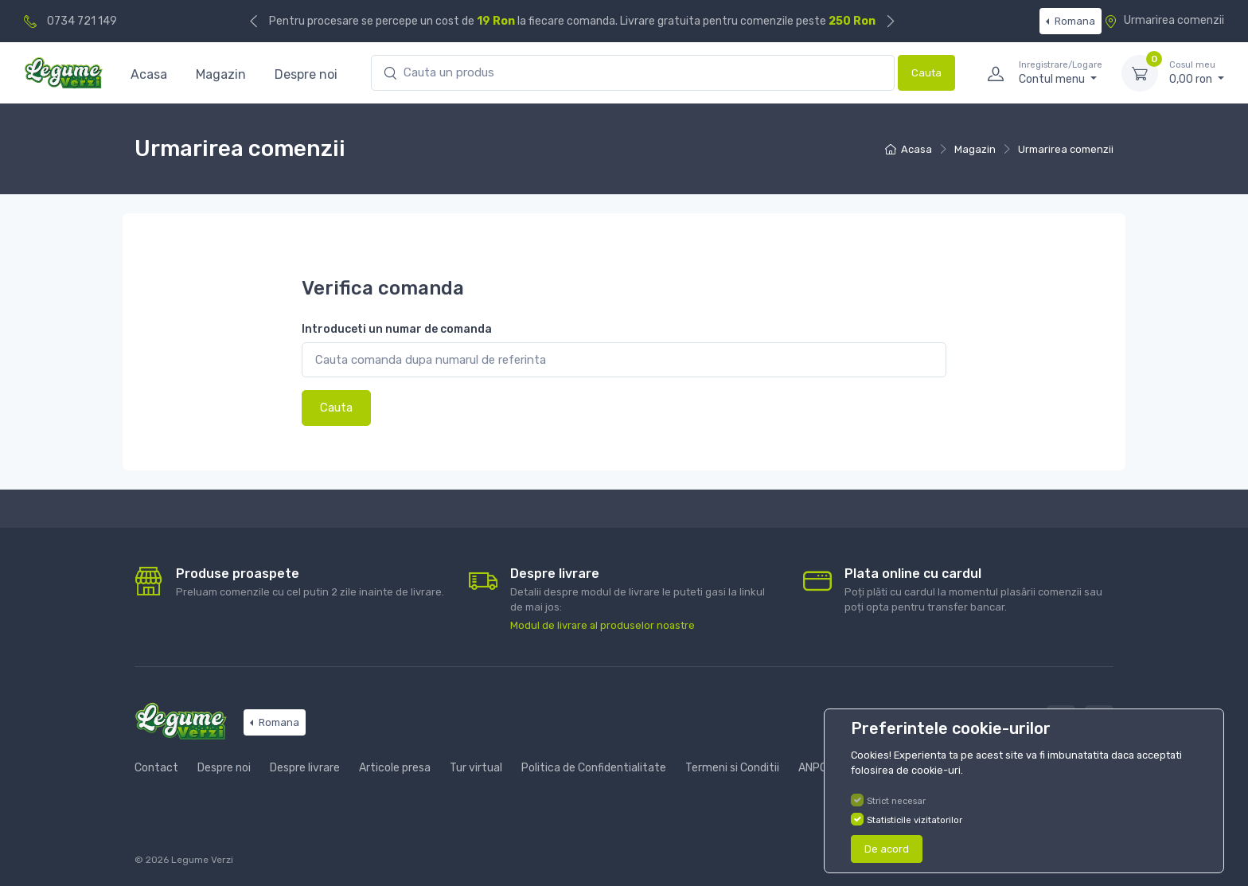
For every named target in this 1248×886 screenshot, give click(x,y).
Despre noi (306, 74)
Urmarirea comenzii (1164, 20)
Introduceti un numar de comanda (397, 329)
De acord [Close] (886, 849)
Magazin (221, 74)
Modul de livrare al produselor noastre (602, 625)
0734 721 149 (82, 21)
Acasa (149, 74)
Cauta (926, 73)
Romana (1073, 21)
